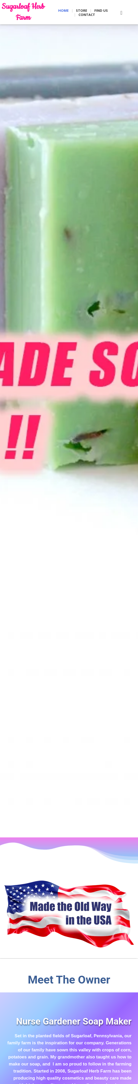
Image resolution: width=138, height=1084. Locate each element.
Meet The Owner (69, 979)
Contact (86, 14)
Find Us (101, 10)
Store (81, 10)
